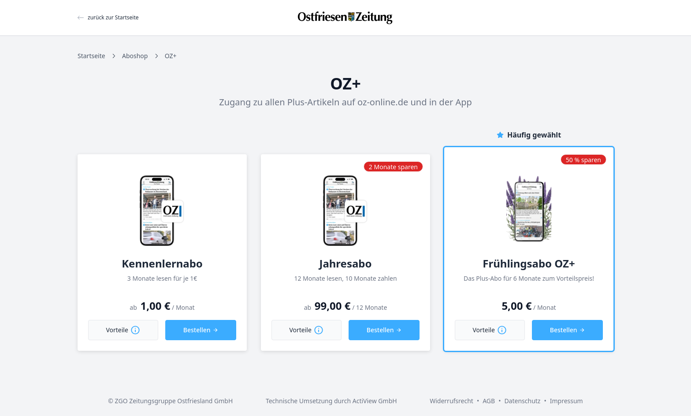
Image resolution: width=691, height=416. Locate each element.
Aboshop (135, 56)
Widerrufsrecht (451, 401)
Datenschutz (522, 401)
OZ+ (171, 56)
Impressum (566, 401)
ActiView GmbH (375, 401)
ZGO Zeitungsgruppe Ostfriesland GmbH (174, 401)
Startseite (91, 56)
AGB (489, 401)
